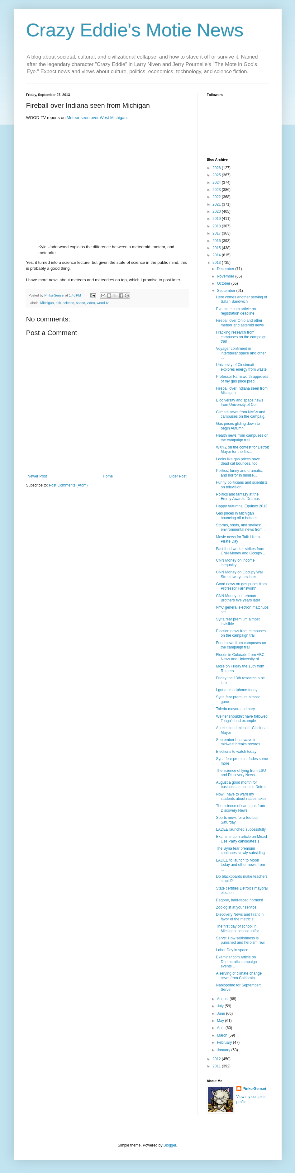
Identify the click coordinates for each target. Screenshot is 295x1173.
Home (108, 476)
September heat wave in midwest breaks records (238, 742)
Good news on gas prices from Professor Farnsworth (241, 586)
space (80, 303)
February (225, 1042)
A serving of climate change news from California (239, 975)
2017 (217, 233)
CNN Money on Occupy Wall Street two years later (239, 574)
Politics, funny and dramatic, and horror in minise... (239, 472)
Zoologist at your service (236, 907)
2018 (217, 226)
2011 (217, 1066)
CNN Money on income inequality (235, 562)
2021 (217, 204)
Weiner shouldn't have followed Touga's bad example (242, 718)
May (221, 1021)
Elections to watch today (236, 751)
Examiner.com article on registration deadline (236, 311)
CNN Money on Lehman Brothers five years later (238, 598)
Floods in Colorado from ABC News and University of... (240, 657)
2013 (217, 262)
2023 (217, 190)
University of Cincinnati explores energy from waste (241, 367)
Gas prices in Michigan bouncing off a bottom (236, 515)
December (226, 269)
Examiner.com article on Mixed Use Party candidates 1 (241, 838)
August (223, 999)
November (226, 276)
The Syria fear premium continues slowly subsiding (240, 850)
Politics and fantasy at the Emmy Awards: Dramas (237, 496)
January (224, 1050)
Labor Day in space (232, 950)
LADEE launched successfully (240, 829)
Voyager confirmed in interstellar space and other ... (241, 353)
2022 (217, 197)
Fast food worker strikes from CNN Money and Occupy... (240, 551)
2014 (217, 255)
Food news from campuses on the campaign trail (241, 645)
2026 (217, 168)
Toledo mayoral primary (235, 709)
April (221, 1028)
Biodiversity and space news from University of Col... (239, 402)
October (224, 283)
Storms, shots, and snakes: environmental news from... (240, 527)
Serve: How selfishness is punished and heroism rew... (241, 940)
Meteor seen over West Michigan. (97, 117)
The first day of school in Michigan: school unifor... (239, 928)
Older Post (178, 476)
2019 (217, 218)
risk (58, 303)
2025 (217, 175)
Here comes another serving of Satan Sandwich (241, 299)
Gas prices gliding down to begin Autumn (238, 425)
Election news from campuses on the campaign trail (240, 633)
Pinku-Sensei (254, 1088)
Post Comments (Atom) (68, 485)
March (222, 1035)
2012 (217, 1059)
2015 (217, 248)
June (221, 1013)
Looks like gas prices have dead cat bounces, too (238, 461)
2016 (217, 241)
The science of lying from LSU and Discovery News (241, 772)
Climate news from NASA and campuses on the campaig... (241, 414)
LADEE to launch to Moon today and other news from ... (240, 864)
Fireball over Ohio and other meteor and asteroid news (240, 322)
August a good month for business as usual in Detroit (241, 784)
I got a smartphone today (236, 690)
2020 (217, 211)
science (68, 303)
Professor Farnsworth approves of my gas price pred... (242, 378)
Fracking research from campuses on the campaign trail (241, 337)
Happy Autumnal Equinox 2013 (241, 506)
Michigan (47, 303)
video (91, 303)
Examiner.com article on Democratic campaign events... (236, 961)
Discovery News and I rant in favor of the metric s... (240, 916)
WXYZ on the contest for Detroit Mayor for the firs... (242, 449)
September (226, 290)
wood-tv (103, 303)
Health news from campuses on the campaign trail (242, 437)
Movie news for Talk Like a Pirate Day (238, 539)
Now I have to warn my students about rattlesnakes (241, 796)
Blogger (170, 1145)
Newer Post (37, 476)
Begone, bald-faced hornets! (239, 900)
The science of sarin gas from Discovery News (240, 808)
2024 (217, 182)
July (221, 1006)
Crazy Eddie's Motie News (135, 30)
